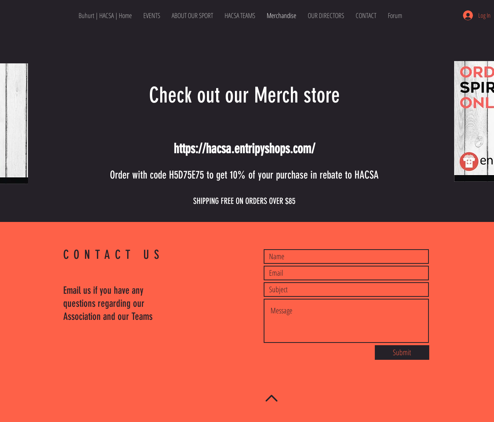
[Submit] (402, 352)
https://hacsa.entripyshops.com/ (244, 149)
